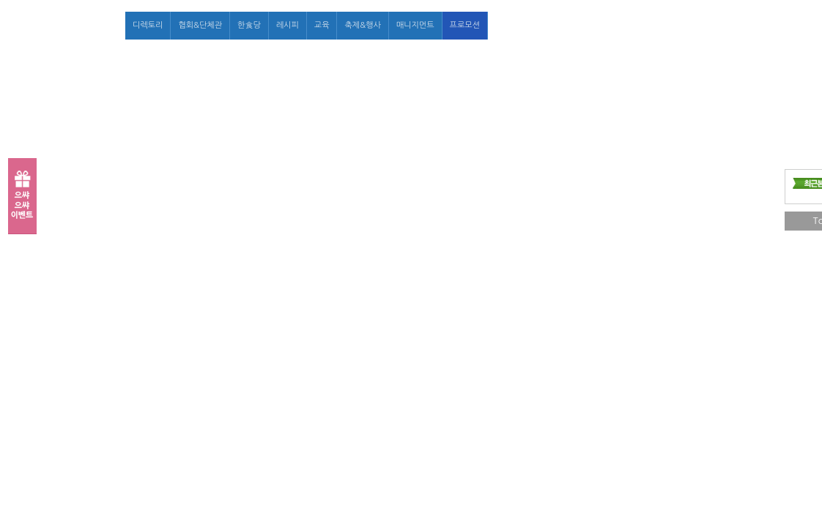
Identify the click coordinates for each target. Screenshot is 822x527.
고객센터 (751, 25)
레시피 (287, 25)
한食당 (249, 25)
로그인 (623, 25)
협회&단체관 (200, 25)
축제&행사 (362, 25)
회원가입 (661, 25)
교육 (322, 25)
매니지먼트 (415, 25)
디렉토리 (148, 25)
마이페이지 (706, 25)
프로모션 (465, 25)
